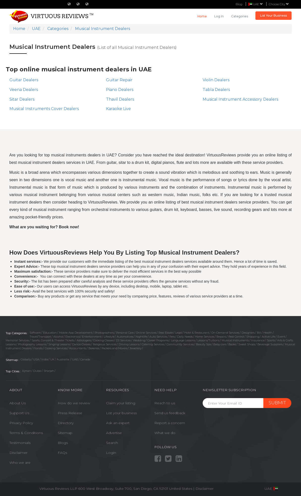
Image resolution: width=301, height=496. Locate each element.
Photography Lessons (32, 344)
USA (36, 359)
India (44, 359)
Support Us (19, 413)
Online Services (146, 332)
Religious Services (104, 344)
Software (35, 332)
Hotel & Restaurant (196, 332)
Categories (239, 16)
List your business (121, 413)
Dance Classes (81, 344)
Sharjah (49, 371)
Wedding (139, 340)
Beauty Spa (203, 344)
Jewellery (135, 348)
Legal (178, 332)
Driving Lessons (129, 344)
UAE (75, 359)
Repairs (221, 336)
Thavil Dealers (120, 99)
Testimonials (19, 442)
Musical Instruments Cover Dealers (44, 108)
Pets (172, 336)
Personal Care (125, 332)
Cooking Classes (103, 340)
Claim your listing (120, 403)
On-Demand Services (225, 332)
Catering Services (153, 344)
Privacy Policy (21, 423)
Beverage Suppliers (270, 344)
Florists (38, 348)
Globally (26, 359)
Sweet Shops (246, 344)
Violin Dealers (216, 80)
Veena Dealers (23, 89)
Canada (85, 359)
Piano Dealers (119, 89)
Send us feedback (169, 413)
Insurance (258, 340)
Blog (239, 4)
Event (281, 336)
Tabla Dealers (216, 89)
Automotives (125, 336)
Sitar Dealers (21, 99)
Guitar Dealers (23, 80)
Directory (66, 423)
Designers (248, 332)
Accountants (77, 348)
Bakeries (93, 348)
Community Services (180, 344)
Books (232, 344)
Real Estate (166, 332)
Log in (219, 16)
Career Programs (158, 340)
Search (112, 442)
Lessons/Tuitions (208, 340)
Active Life (268, 336)
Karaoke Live (118, 108)
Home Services (204, 336)
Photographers (104, 332)
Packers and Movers (114, 348)
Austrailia (63, 359)
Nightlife (141, 336)
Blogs (63, 442)
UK (52, 359)
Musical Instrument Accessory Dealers (240, 99)
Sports (271, 340)
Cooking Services (56, 348)
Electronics (72, 336)
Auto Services (158, 336)
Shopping (252, 336)
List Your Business (273, 15)
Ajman (26, 371)
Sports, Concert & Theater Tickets (52, 340)
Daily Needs (185, 336)
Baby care (219, 344)
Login (111, 452)
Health (267, 332)
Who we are (19, 462)
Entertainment (92, 336)
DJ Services (123, 340)
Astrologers (84, 340)
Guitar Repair (119, 80)
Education (50, 332)
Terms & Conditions (26, 433)
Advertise (114, 433)
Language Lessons (183, 340)
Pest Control (236, 336)
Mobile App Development (75, 332)
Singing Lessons (59, 344)
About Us (17, 403)
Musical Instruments (235, 340)
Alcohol (58, 336)
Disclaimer (18, 452)
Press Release (70, 413)
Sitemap (65, 433)
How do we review (74, 403)
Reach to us (164, 403)
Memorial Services (17, 340)
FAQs (62, 452)
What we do (164, 433)
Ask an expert (118, 423)
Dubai (37, 371)
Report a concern (169, 423)
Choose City (279, 4)
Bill (259, 332)
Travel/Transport (40, 336)
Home (202, 16)
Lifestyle (109, 336)
